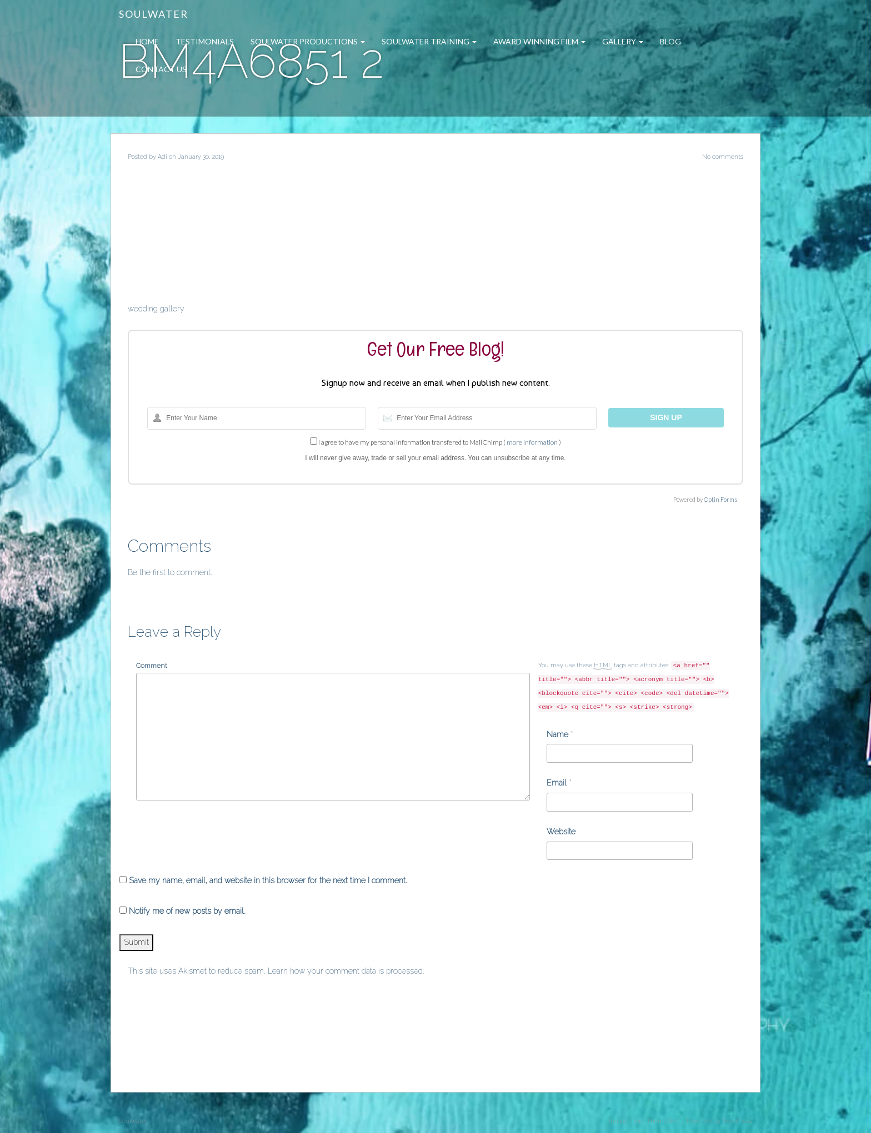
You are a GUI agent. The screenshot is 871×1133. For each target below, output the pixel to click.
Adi (162, 156)
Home (147, 41)
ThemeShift (663, 1121)
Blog (670, 41)
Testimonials (205, 41)
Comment (151, 665)
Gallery (622, 41)
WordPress (737, 1121)
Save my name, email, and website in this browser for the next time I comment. (268, 880)
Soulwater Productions (308, 41)
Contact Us (161, 69)
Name (557, 734)
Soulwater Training (429, 41)
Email (557, 782)
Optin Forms (720, 499)
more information (532, 442)
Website (561, 831)
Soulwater (153, 14)
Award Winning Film (539, 41)
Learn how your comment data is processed (345, 970)
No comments (722, 156)
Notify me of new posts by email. (187, 911)
